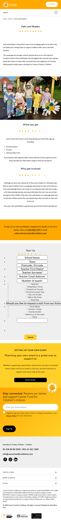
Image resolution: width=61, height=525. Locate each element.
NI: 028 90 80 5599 (12, 449)
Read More (30, 380)
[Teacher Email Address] (32, 276)
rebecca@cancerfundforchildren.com (30, 233)
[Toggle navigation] (56, 12)
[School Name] (32, 257)
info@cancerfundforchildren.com (18, 454)
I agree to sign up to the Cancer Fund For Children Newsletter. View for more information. (31, 414)
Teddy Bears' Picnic (35, 287)
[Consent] (4, 412)
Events (10, 19)
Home (5, 19)
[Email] (30, 407)
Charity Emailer (35, 312)
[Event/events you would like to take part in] (30, 284)
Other (35, 317)
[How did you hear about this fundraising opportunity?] (28, 306)
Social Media (35, 306)
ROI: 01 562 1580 (30, 449)
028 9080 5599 (34, 230)
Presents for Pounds (35, 289)
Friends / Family (34, 309)
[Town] (32, 261)
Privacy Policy (11, 416)
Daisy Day (35, 300)
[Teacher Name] (32, 269)
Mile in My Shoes (35, 297)
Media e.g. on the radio (35, 314)
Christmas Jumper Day (35, 292)
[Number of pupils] (32, 281)
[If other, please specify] (32, 320)
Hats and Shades (35, 294)
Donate (51, 4)
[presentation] (22, 327)
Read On (34, 284)
